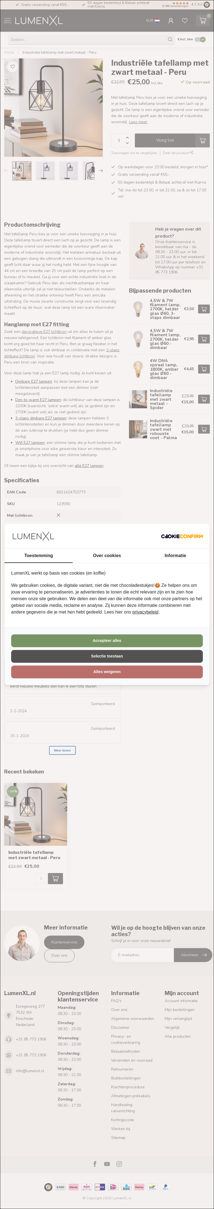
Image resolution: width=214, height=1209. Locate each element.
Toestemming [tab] (38, 555)
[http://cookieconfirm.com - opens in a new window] (182, 536)
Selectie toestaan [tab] (107, 656)
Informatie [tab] (175, 555)
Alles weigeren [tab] (107, 671)
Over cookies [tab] (107, 555)
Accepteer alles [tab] (107, 640)
